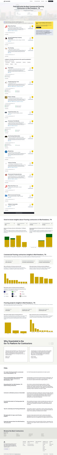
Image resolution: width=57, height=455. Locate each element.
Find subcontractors (37, 1)
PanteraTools (44, 449)
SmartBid (44, 444)
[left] (50, 344)
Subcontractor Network (31, 444)
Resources (42, 1)
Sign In (24, 444)
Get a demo (51, 1)
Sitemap (51, 445)
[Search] (39, 14)
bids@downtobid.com (48, 32)
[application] (16, 241)
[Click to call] (32, 26)
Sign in (46, 1)
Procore (44, 450)
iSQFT (43, 445)
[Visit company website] (30, 26)
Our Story (24, 445)
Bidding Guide (51, 444)
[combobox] (28, 14)
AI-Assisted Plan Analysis (31, 445)
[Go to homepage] (8, 1)
